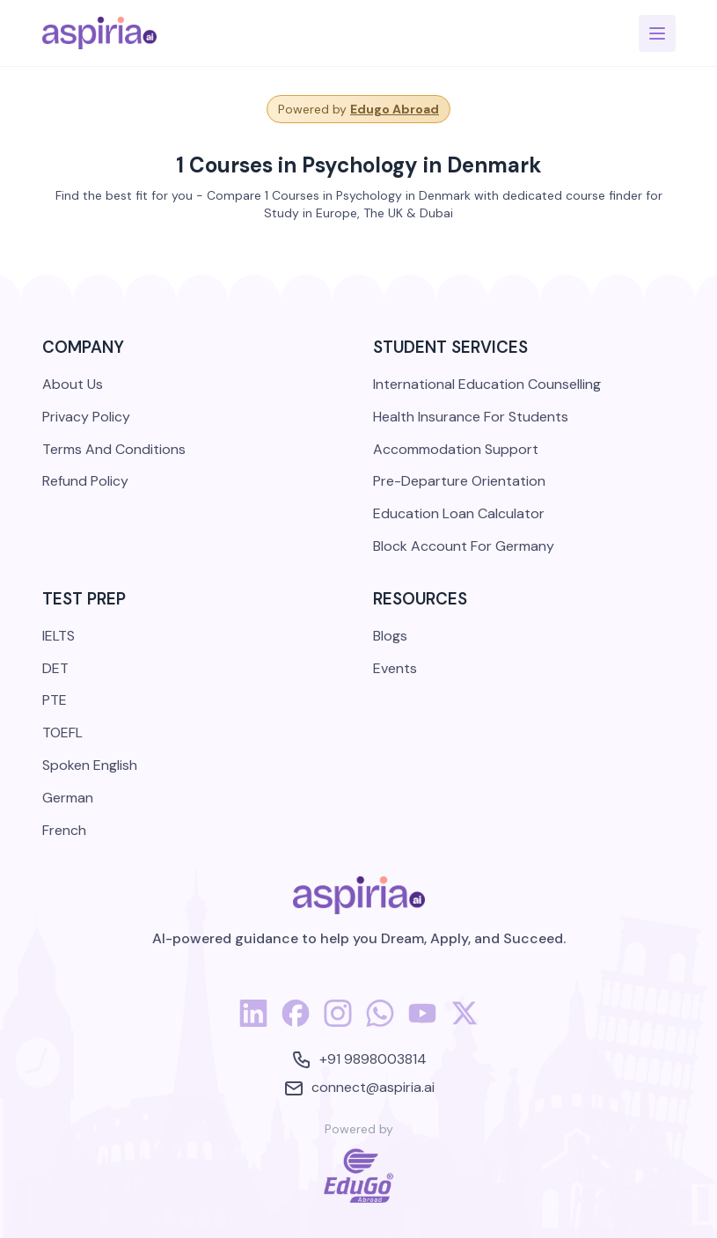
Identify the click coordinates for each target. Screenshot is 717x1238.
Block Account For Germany (463, 546)
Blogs (390, 635)
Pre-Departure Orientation (459, 481)
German (67, 797)
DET (55, 668)
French (64, 830)
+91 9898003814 (359, 1059)
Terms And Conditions (114, 449)
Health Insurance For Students (470, 416)
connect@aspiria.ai (359, 1088)
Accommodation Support (455, 449)
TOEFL (62, 732)
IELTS (58, 635)
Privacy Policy (86, 416)
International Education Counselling (487, 384)
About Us (72, 384)
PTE (54, 700)
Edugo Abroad (394, 109)
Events (395, 668)
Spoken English (89, 765)
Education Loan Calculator (459, 513)
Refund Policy (85, 481)
